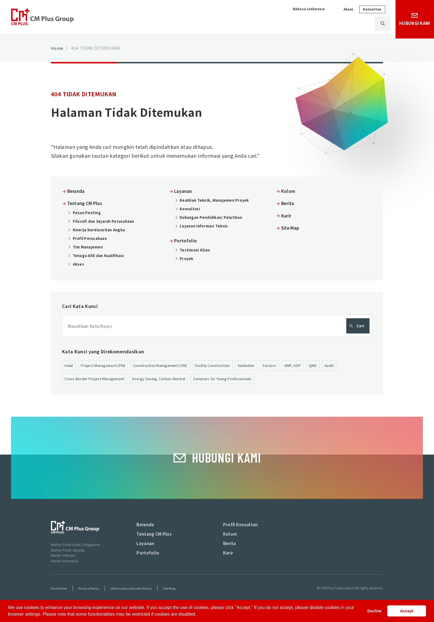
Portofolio (279, 23)
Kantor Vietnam (64, 564)
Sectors (295, 365)
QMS (341, 365)
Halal (69, 365)
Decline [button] (374, 611)
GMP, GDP (320, 365)
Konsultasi (191, 208)
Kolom (310, 23)
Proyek (187, 258)
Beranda (77, 191)
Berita (335, 23)
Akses (345, 9)
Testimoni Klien (196, 249)
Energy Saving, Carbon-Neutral (170, 379)
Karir (359, 23)
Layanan (247, 23)
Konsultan (368, 9)
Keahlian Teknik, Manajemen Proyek (216, 200)
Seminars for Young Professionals (240, 379)
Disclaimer (59, 597)
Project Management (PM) (108, 365)
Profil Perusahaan (91, 238)
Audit (359, 365)
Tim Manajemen (89, 246)
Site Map (291, 227)
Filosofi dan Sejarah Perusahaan (106, 221)
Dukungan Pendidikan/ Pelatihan (213, 217)
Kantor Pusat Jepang (69, 558)
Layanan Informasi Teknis (206, 226)
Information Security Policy (133, 597)
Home (57, 48)
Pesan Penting (88, 212)
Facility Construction (231, 365)
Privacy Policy (89, 597)
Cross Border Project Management (98, 379)
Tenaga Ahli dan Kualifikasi (100, 255)
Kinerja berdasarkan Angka (100, 229)
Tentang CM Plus (207, 23)
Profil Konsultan (241, 532)
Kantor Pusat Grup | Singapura (77, 553)
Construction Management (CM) (172, 365)
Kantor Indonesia (65, 569)
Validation (270, 365)
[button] (198, 615)
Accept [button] (406, 611)
